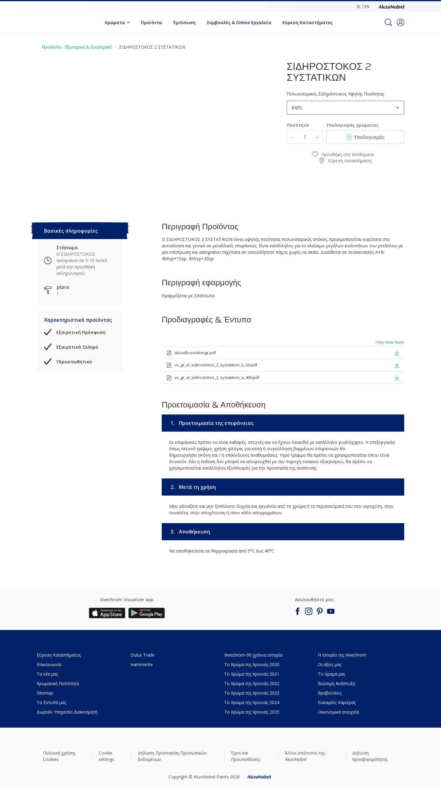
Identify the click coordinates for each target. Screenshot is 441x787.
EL (359, 6)
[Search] (388, 22)
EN (366, 6)
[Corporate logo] (391, 6)
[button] (400, 22)
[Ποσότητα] (305, 137)
